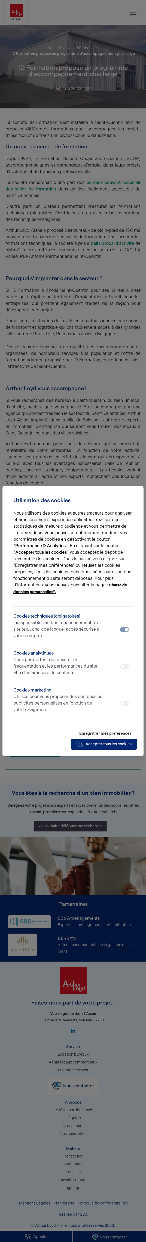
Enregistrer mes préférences (105, 733)
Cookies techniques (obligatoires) (58, 626)
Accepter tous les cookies (104, 744)
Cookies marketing (58, 700)
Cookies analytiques (58, 663)
